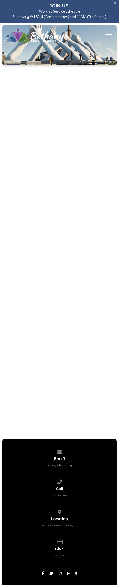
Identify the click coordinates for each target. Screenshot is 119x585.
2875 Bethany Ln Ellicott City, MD (59, 525)
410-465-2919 (59, 495)
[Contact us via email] (59, 451)
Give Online (59, 555)
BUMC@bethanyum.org (59, 465)
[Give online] (59, 541)
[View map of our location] (59, 511)
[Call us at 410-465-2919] (59, 481)
